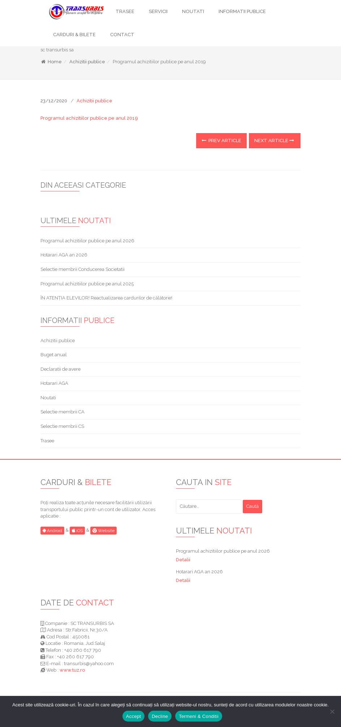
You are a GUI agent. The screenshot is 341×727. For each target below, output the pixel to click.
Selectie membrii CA (62, 411)
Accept (133, 716)
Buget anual (53, 354)
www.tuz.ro (72, 670)
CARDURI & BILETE (74, 34)
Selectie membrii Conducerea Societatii (82, 269)
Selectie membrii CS (62, 426)
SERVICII (158, 11)
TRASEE (125, 11)
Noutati (48, 397)
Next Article (274, 140)
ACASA (61, 11)
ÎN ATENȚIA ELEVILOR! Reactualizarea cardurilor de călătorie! (106, 298)
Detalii (183, 559)
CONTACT (122, 34)
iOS (77, 530)
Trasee (47, 440)
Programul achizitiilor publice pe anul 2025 (87, 283)
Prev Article (221, 140)
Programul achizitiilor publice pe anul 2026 (87, 240)
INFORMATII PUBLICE (242, 11)
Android (52, 530)
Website (103, 530)
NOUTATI (193, 11)
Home (51, 61)
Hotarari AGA (54, 383)
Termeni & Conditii (199, 716)
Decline (160, 716)
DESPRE (92, 11)
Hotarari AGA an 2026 (63, 255)
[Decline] (332, 711)
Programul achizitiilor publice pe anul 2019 (89, 118)
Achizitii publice (87, 61)
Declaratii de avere (60, 369)
